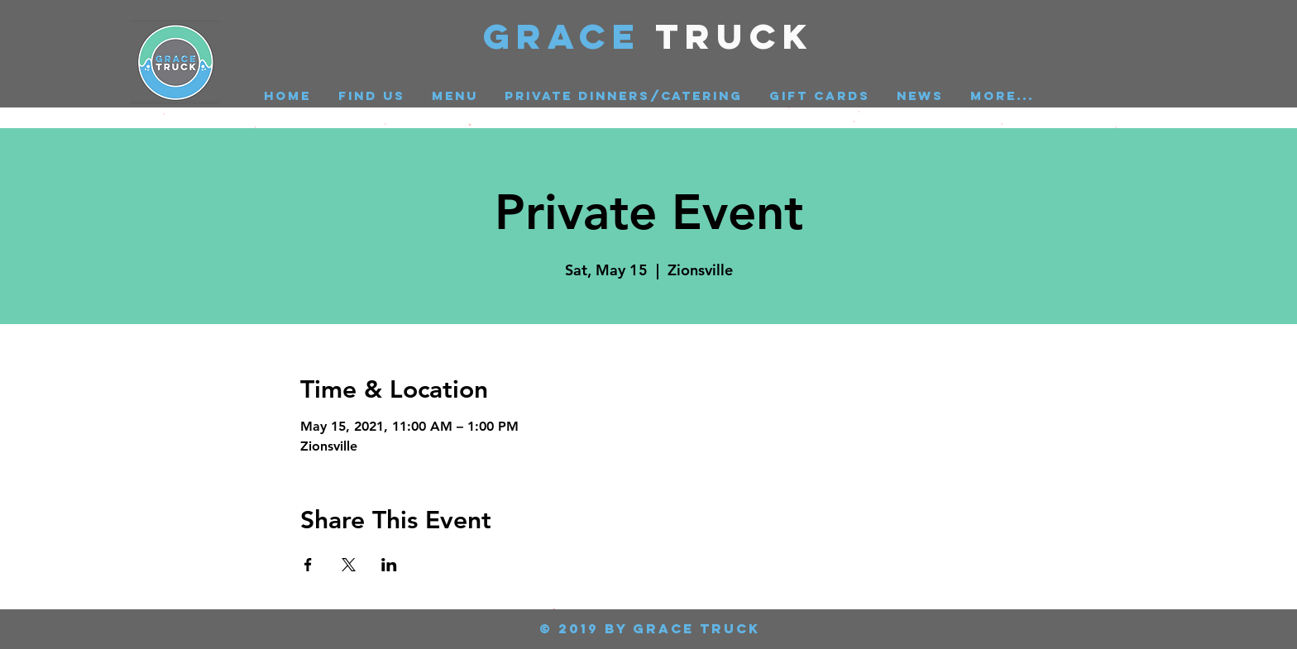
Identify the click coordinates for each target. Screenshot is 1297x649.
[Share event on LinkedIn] (389, 564)
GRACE (569, 36)
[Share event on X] (349, 564)
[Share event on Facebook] (308, 564)
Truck (735, 36)
